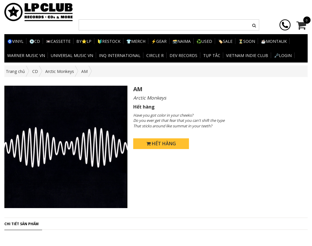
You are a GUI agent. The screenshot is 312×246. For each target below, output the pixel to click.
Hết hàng (161, 143)
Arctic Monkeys (59, 71)
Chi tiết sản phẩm (21, 223)
